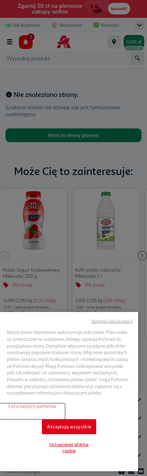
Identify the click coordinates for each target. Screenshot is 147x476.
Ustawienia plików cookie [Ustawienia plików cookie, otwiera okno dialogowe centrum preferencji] (69, 447)
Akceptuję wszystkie (69, 426)
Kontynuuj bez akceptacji (112, 321)
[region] (69, 391)
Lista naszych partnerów (32, 406)
